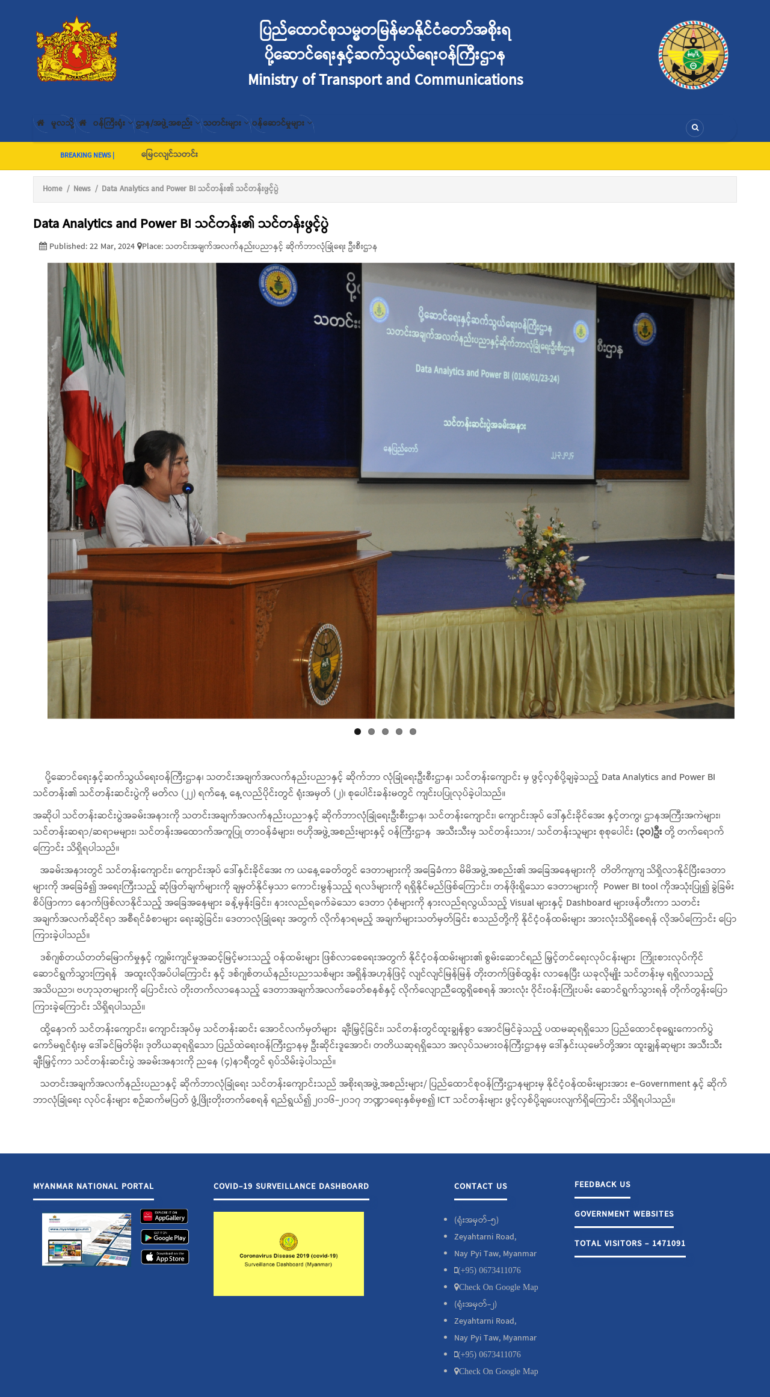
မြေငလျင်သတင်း (169, 164)
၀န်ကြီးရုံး (129, 133)
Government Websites (624, 1223)
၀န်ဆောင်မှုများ (361, 133)
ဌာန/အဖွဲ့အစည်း (211, 133)
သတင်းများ (287, 133)
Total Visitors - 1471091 (630, 1253)
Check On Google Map (498, 1296)
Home (52, 198)
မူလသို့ (62, 133)
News (81, 198)
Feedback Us (602, 1194)
